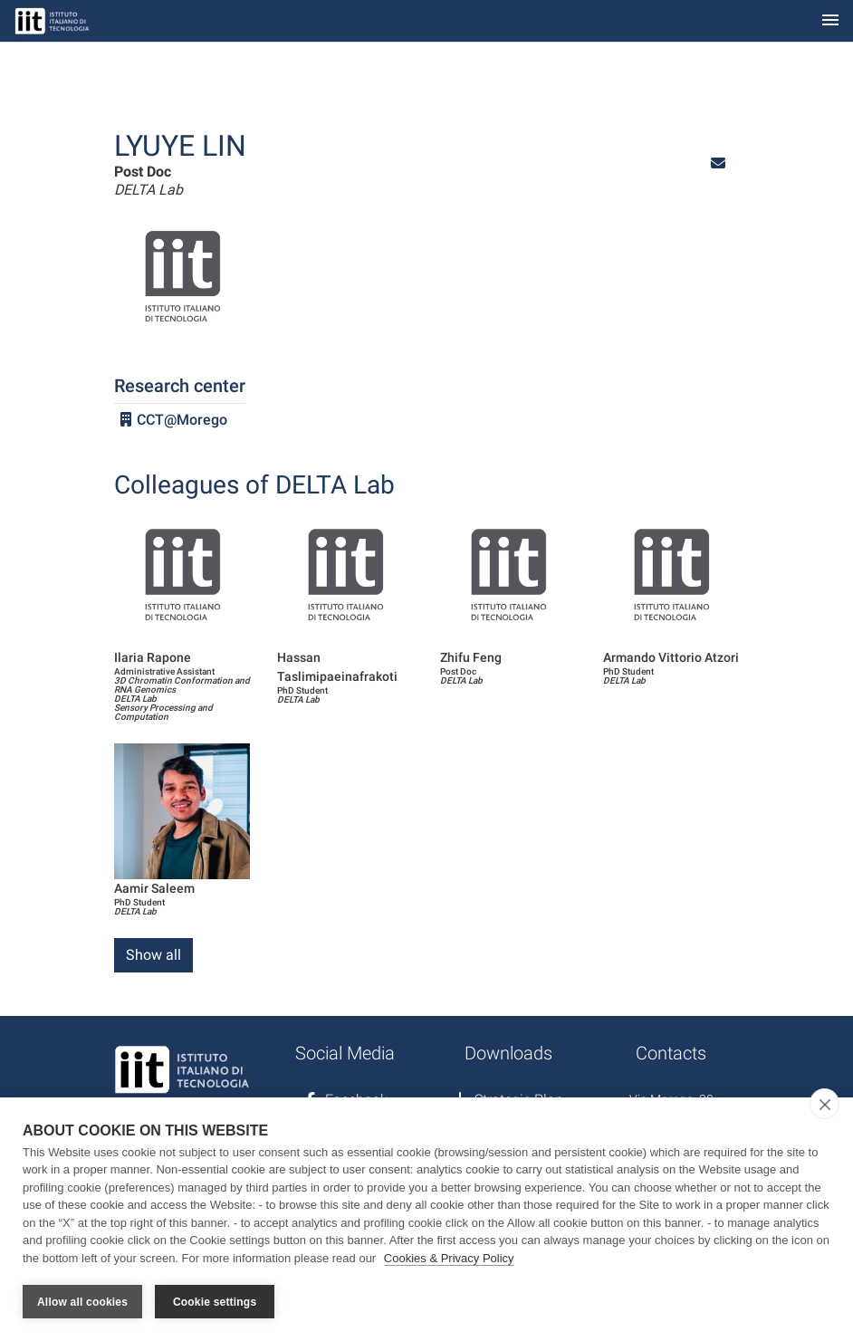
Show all (153, 954)
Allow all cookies (82, 1302)
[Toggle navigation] (830, 21)
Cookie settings (214, 1302)
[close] (824, 1103)
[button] (718, 163)
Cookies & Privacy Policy (449, 1258)
